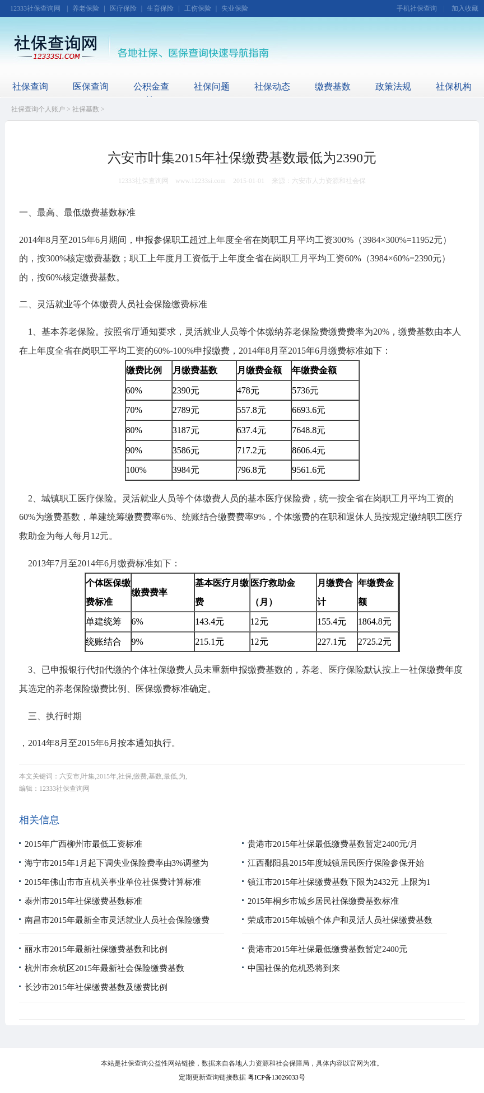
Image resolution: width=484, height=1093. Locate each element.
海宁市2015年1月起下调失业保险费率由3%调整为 (116, 863)
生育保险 (160, 8)
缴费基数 (333, 86)
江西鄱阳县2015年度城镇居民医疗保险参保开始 (336, 863)
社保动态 (272, 86)
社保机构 (454, 86)
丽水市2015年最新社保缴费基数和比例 (96, 949)
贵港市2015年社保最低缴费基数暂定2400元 (327, 949)
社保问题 (212, 86)
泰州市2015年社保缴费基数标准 (83, 901)
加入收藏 (465, 8)
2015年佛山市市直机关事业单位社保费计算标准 (113, 882)
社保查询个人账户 (38, 109)
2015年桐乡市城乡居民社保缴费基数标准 (323, 901)
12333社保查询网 (35, 8)
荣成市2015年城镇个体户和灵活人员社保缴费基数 (340, 920)
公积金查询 (151, 93)
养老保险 (85, 8)
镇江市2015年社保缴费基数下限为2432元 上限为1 (339, 882)
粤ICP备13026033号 (276, 1077)
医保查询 (91, 86)
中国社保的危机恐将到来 (294, 968)
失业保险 (234, 8)
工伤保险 (197, 8)
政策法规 (393, 86)
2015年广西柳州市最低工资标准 (83, 843)
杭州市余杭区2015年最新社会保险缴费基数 (104, 968)
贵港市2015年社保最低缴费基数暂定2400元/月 (333, 843)
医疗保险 (123, 8)
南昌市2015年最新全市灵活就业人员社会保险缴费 (117, 920)
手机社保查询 (417, 8)
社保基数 (85, 109)
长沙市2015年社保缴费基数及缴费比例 (96, 987)
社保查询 (30, 86)
